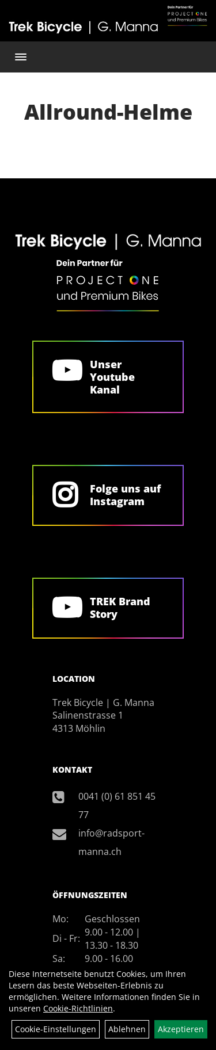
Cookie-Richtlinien (78, 1008)
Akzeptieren (181, 1029)
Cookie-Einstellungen (55, 1029)
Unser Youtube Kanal (112, 376)
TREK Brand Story (120, 607)
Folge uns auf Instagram (125, 495)
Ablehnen (127, 1029)
